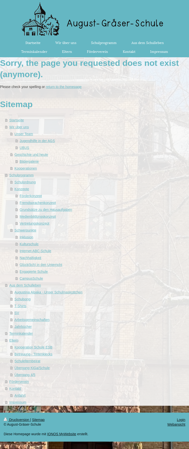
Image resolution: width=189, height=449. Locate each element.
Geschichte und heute (31, 155)
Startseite (16, 120)
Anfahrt (20, 395)
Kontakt (15, 389)
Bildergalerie (29, 161)
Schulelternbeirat (27, 361)
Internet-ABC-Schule (35, 251)
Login (181, 420)
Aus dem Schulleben (25, 285)
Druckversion (17, 420)
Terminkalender (21, 333)
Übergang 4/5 (25, 375)
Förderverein (19, 382)
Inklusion (26, 237)
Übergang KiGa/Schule (32, 368)
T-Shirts (20, 306)
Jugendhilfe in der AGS (37, 141)
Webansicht (176, 424)
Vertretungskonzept (34, 223)
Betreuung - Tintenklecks (33, 354)
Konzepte (22, 189)
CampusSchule (31, 278)
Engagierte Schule (34, 272)
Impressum (17, 402)
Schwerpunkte (25, 230)
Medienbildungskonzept (38, 216)
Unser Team (24, 134)
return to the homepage (64, 87)
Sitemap (38, 420)
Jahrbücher (23, 327)
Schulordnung (25, 182)
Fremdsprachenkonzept (38, 203)
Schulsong (23, 299)
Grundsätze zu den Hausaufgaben (46, 210)
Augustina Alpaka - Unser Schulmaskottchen (48, 292)
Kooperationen (26, 168)
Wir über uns (19, 127)
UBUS (24, 148)
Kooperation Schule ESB (33, 347)
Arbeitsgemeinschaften (32, 320)
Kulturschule (29, 244)
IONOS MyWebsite (61, 434)
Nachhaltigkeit (30, 258)
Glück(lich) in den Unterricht (41, 265)
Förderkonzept (31, 196)
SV (17, 313)
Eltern (13, 340)
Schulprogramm (21, 175)
